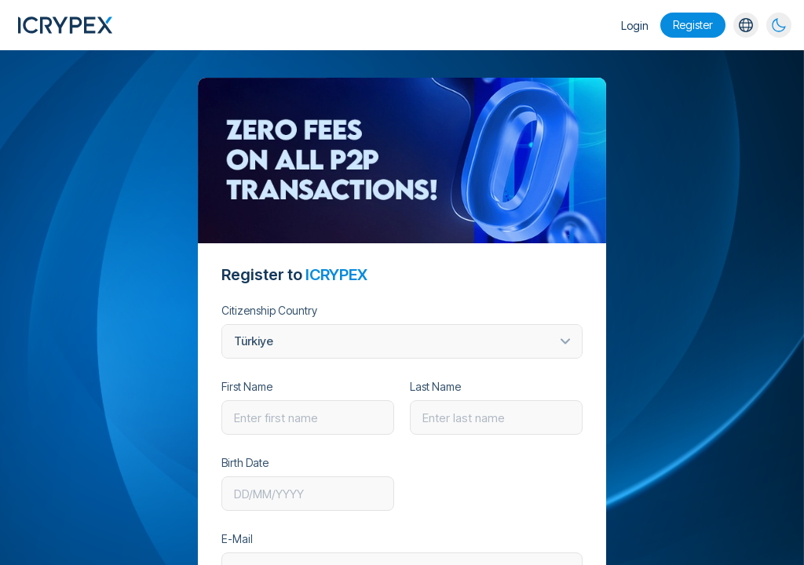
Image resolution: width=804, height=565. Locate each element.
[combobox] (402, 341)
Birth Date (245, 462)
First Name (246, 386)
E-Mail (237, 539)
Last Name (435, 386)
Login (635, 25)
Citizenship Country (269, 310)
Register (693, 24)
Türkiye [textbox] (253, 341)
